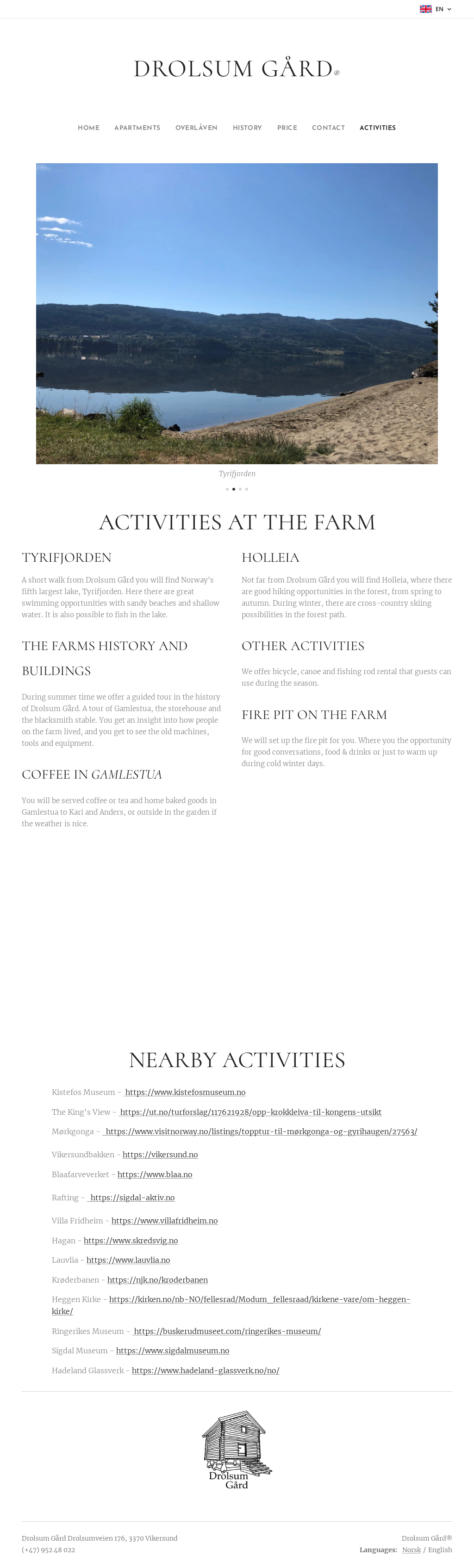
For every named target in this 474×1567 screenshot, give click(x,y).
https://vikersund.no (160, 1155)
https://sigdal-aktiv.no (131, 1198)
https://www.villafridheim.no (165, 1221)
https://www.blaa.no (155, 1174)
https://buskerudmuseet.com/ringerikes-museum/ (226, 1331)
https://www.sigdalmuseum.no (173, 1351)
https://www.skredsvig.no (131, 1240)
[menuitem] (74, 128)
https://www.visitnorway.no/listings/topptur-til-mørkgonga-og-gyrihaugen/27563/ (260, 1131)
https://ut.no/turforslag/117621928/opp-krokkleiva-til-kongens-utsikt (250, 1112)
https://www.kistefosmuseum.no (185, 1092)
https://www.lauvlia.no (128, 1260)
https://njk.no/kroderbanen (157, 1279)
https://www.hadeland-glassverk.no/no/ (206, 1370)
